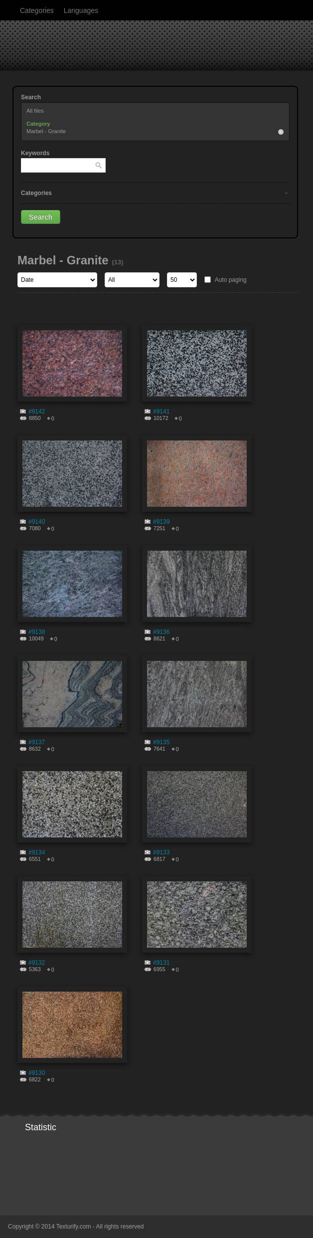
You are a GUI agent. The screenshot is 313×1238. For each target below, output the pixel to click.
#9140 (36, 521)
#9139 (161, 521)
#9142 (36, 411)
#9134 (36, 852)
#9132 (36, 962)
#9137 (36, 742)
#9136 (161, 631)
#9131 (161, 962)
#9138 (36, 631)
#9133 (161, 852)
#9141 (161, 411)
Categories (37, 10)
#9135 (161, 742)
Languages (81, 10)
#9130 (36, 1072)
